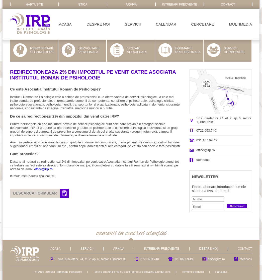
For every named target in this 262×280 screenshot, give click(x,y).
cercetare (202, 24)
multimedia (240, 24)
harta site (34, 4)
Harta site (221, 271)
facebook (203, 160)
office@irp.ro (43, 169)
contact (228, 4)
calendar (166, 24)
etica (82, 4)
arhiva (131, 4)
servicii (133, 24)
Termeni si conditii (193, 271)
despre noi (98, 24)
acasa (65, 24)
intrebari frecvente (179, 4)
